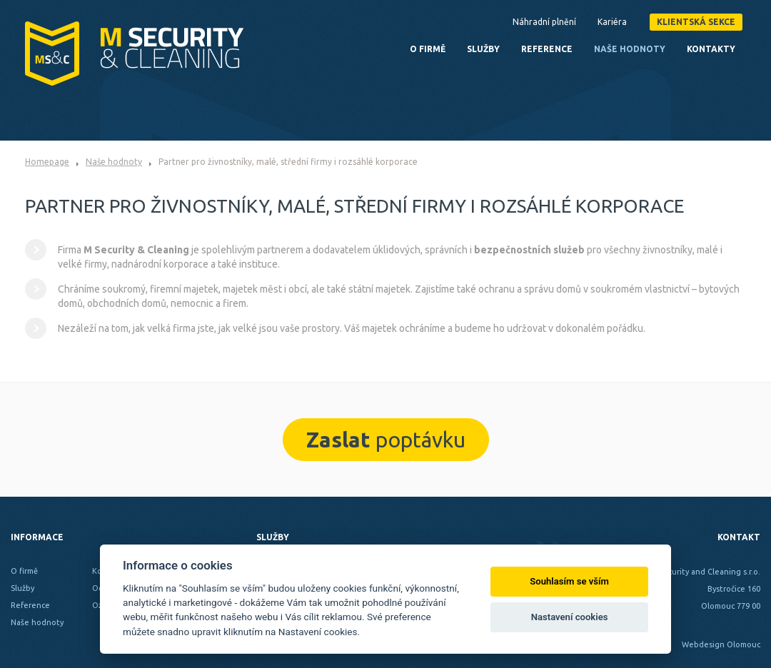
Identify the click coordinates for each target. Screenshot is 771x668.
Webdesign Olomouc (721, 644)
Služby (483, 49)
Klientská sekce (696, 21)
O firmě (427, 49)
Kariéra (612, 21)
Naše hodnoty (114, 161)
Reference (547, 49)
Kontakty (711, 49)
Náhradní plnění (544, 21)
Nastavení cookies (569, 617)
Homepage (47, 161)
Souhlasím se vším (569, 581)
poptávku (385, 439)
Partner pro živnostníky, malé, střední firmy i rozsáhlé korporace (288, 161)
